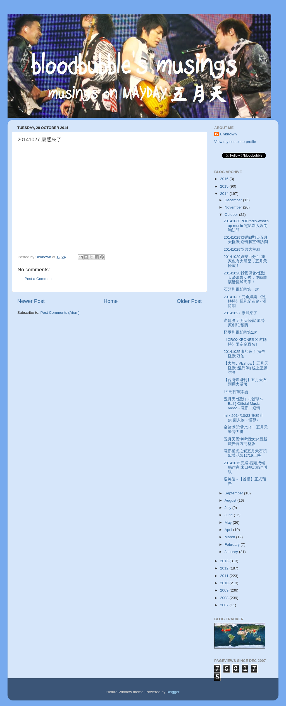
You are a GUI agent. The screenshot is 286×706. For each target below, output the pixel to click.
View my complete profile (235, 142)
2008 (225, 598)
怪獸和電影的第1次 (240, 332)
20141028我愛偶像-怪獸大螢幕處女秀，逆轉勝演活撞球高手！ (245, 277)
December (234, 200)
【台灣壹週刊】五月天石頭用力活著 (245, 382)
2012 (225, 568)
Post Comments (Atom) (60, 312)
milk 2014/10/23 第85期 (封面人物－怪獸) (243, 417)
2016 (225, 179)
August (231, 500)
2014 (225, 194)
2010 (225, 583)
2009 (225, 590)
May (229, 522)
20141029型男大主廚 (242, 249)
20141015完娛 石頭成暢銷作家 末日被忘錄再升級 (246, 467)
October (232, 214)
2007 (225, 605)
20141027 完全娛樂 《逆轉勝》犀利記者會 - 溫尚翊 (245, 301)
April (229, 530)
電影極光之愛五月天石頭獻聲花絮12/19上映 (245, 453)
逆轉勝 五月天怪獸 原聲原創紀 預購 (244, 323)
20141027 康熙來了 (240, 313)
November (234, 207)
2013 (225, 561)
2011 (225, 576)
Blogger (172, 692)
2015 (225, 186)
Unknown (228, 134)
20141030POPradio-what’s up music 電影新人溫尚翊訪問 (246, 225)
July (228, 508)
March (230, 537)
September (234, 493)
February (233, 544)
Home (111, 301)
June (229, 515)
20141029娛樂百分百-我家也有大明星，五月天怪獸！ (245, 261)
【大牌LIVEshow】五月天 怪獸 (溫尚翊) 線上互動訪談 (246, 367)
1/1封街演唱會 (236, 392)
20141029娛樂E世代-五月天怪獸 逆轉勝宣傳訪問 (246, 239)
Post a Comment (39, 279)
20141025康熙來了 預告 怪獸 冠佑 (244, 354)
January (232, 552)
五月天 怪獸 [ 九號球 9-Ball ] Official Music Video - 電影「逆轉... (244, 403)
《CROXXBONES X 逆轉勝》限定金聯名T (245, 342)
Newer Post (31, 301)
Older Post (189, 301)
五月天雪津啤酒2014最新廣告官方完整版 (245, 441)
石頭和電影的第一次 (241, 289)
